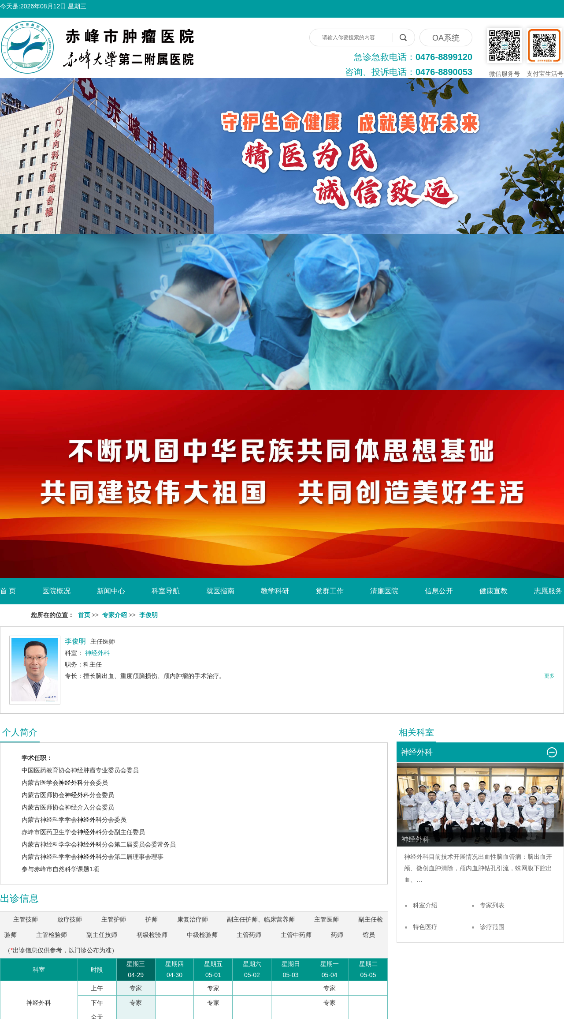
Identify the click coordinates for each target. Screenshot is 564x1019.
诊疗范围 (492, 926)
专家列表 (492, 905)
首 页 (8, 591)
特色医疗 (425, 926)
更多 (549, 676)
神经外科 (71, 782)
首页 (84, 615)
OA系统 (446, 38)
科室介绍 (425, 905)
